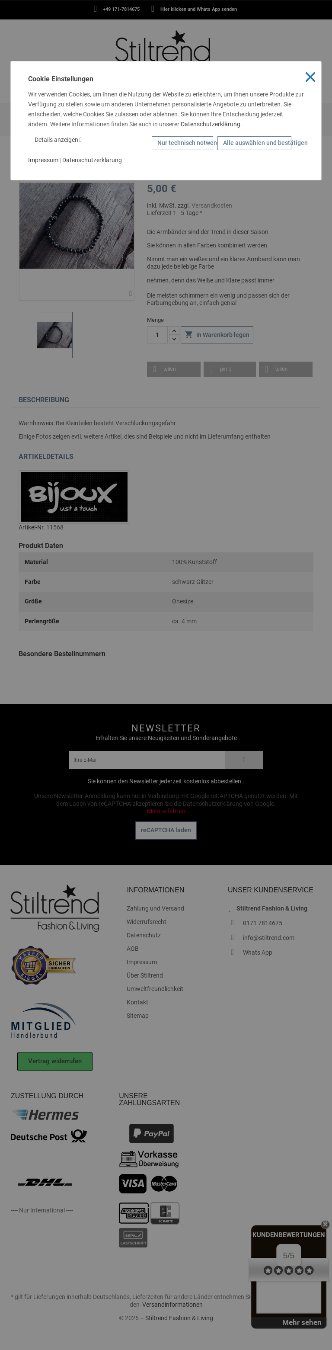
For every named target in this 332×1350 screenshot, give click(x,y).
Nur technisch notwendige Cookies (185, 142)
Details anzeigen (58, 139)
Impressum (43, 160)
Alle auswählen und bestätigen (257, 142)
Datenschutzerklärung (210, 124)
